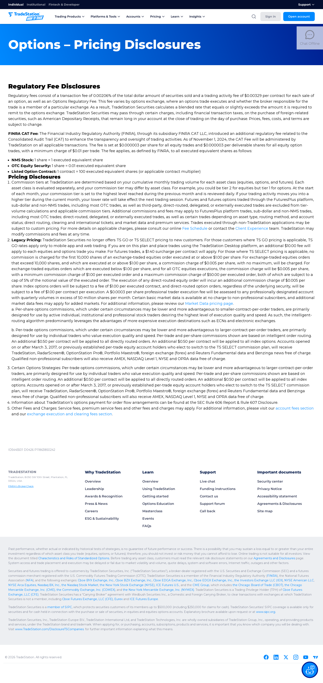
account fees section (295, 408)
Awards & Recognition (104, 496)
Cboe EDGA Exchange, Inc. (171, 580)
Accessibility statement (277, 496)
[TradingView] (315, 657)
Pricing (157, 16)
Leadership (94, 489)
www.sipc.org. (273, 612)
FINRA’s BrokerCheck (21, 486)
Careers (91, 511)
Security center (270, 481)
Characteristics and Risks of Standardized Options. (82, 558)
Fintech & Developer (64, 4)
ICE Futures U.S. (165, 585)
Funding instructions (217, 489)
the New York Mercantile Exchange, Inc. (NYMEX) (156, 590)
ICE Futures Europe (143, 599)
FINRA (275, 576)
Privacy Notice (269, 489)
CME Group (198, 585)
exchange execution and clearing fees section (69, 414)
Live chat (207, 481)
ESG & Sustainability (102, 518)
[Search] (254, 16)
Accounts (135, 16)
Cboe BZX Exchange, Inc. (132, 580)
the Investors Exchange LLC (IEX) (254, 580)
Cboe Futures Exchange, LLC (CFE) (88, 599)
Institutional (36, 4)
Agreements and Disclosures (283, 558)
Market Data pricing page (209, 303)
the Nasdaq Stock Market (79, 585)
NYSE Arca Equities (22, 585)
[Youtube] (305, 657)
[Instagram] (295, 657)
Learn (177, 16)
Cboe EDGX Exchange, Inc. (210, 580)
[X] (285, 657)
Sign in (270, 16)
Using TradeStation (158, 489)
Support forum (212, 504)
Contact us (209, 496)
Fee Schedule (195, 228)
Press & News (96, 504)
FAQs (146, 526)
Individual (15, 4)
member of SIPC (60, 607)
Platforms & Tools (106, 16)
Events (148, 518)
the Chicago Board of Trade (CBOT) (255, 585)
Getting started (155, 496)
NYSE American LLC (293, 580)
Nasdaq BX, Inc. (48, 585)
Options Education (158, 504)
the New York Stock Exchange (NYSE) (125, 585)
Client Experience (252, 228)
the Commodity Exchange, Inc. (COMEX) (85, 590)
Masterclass (152, 511)
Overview (93, 481)
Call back (207, 511)
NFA (30, 580)
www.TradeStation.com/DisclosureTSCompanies (69, 629)
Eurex (118, 599)
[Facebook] (266, 657)
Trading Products (70, 16)
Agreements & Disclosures (279, 504)
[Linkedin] (276, 657)
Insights (197, 16)
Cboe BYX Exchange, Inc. (96, 580)
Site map (265, 511)
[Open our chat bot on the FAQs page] (310, 670)
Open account (299, 16)
